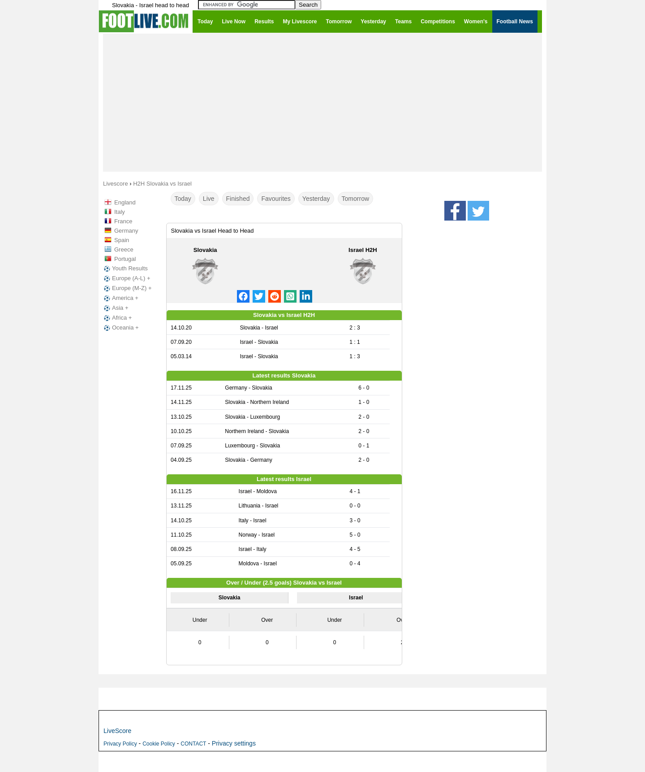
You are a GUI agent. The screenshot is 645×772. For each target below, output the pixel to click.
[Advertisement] (322, 102)
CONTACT (193, 744)
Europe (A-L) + (126, 278)
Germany (126, 230)
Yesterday (316, 198)
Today (183, 198)
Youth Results (125, 268)
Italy (119, 211)
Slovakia (205, 250)
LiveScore (117, 730)
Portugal (125, 259)
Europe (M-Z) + (127, 288)
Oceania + (120, 327)
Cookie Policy (158, 744)
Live (209, 198)
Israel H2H (362, 250)
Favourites (275, 198)
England (125, 202)
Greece (123, 249)
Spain (121, 240)
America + (120, 298)
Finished (238, 198)
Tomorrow (355, 198)
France (123, 221)
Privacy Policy (120, 744)
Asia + (115, 308)
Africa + (117, 317)
